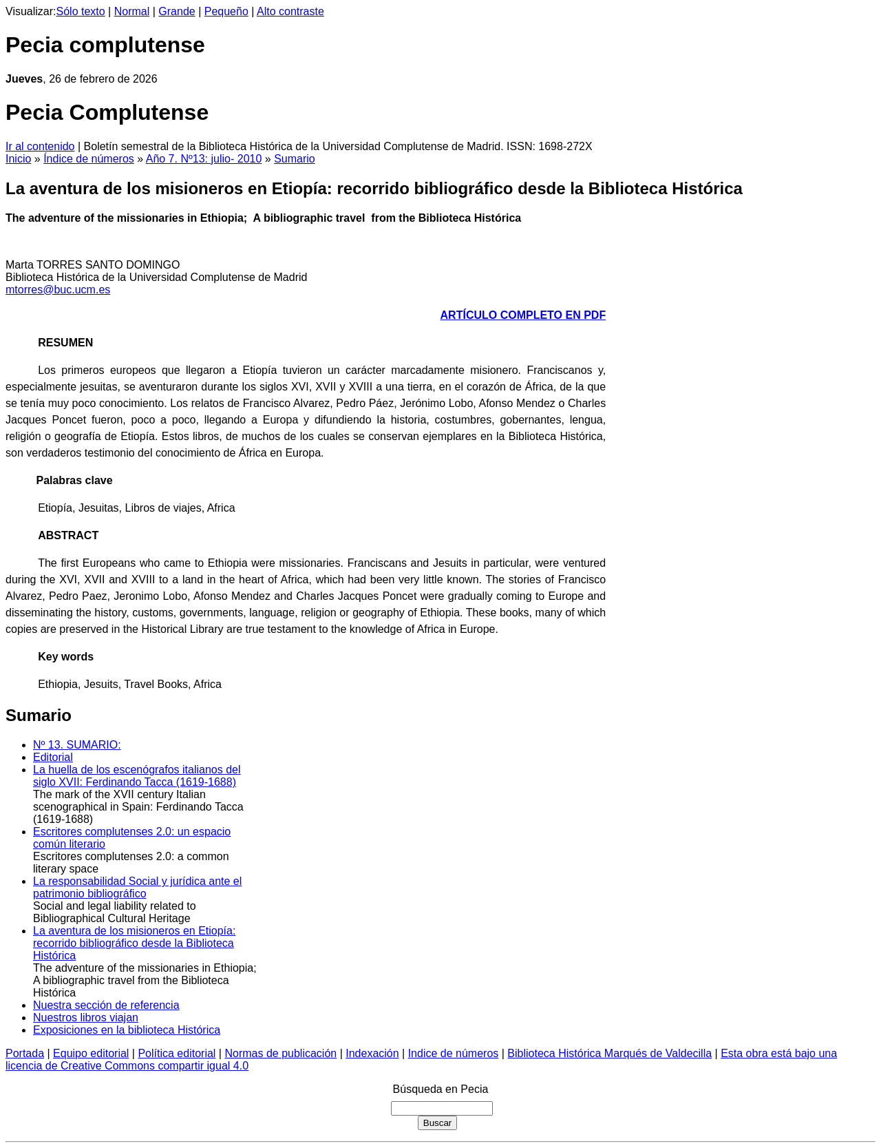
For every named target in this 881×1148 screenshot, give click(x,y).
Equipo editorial (91, 1053)
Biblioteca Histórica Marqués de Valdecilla (609, 1053)
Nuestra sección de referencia (106, 1005)
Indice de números (453, 1053)
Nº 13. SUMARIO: (77, 745)
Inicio (18, 159)
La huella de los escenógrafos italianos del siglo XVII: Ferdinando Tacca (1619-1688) (137, 776)
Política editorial (176, 1053)
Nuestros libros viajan (85, 1017)
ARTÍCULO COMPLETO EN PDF (523, 315)
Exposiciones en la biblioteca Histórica (126, 1030)
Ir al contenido (40, 146)
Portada (25, 1053)
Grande (176, 11)
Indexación (372, 1053)
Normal (132, 11)
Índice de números (88, 159)
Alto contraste (290, 11)
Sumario (294, 159)
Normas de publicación (280, 1053)
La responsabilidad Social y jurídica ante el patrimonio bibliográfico (137, 887)
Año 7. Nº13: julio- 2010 (204, 159)
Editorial (53, 757)
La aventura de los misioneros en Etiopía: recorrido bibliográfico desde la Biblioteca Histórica (134, 943)
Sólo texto (80, 11)
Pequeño (226, 11)
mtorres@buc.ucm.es (58, 289)
